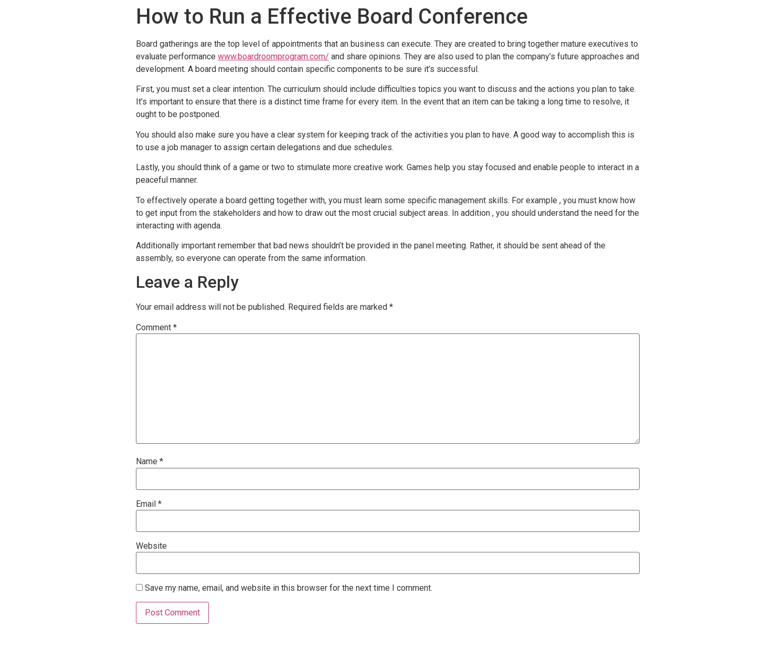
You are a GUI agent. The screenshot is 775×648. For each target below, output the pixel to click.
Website (151, 546)
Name (149, 461)
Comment (156, 327)
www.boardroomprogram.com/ (273, 56)
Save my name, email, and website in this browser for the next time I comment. (288, 588)
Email (149, 504)
